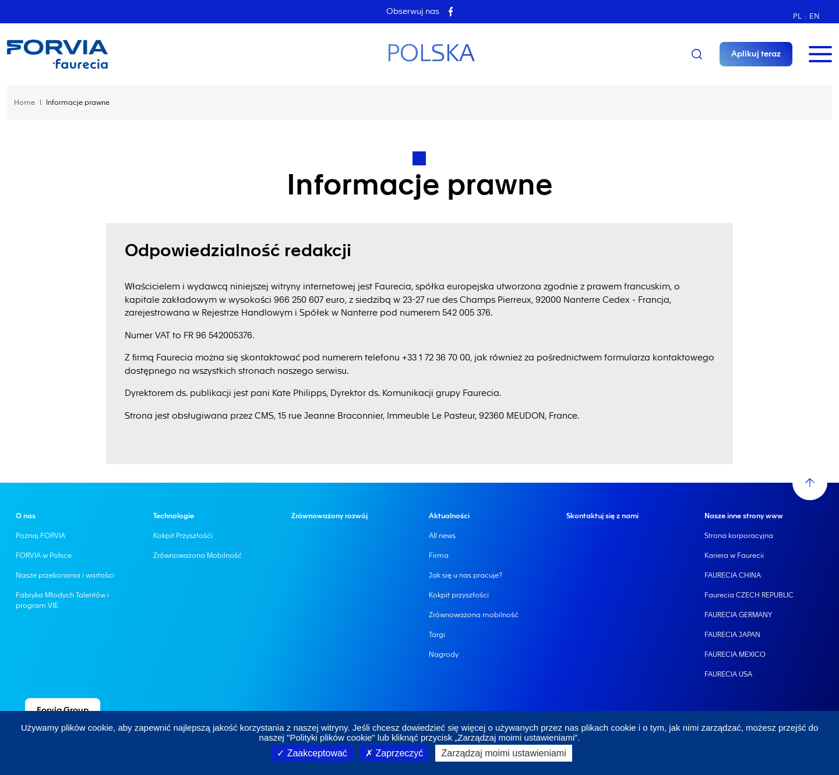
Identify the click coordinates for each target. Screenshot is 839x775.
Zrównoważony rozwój (329, 515)
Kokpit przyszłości (459, 595)
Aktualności (449, 515)
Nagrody (444, 654)
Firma (439, 555)
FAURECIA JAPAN (732, 634)
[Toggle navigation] (820, 54)
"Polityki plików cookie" (331, 737)
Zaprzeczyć (394, 753)
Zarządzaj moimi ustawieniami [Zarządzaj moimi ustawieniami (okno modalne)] (503, 753)
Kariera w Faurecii (734, 555)
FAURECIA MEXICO (735, 654)
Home (24, 102)
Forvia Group (63, 710)
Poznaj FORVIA (40, 535)
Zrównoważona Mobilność (197, 555)
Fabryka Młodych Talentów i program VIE (62, 600)
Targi (437, 634)
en (814, 16)
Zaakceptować (312, 753)
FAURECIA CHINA (732, 575)
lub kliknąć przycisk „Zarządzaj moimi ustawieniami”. (477, 737)
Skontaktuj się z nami (602, 515)
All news (442, 535)
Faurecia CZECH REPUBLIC (749, 595)
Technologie (173, 515)
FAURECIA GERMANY (738, 614)
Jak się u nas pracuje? (465, 575)
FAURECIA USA (728, 674)
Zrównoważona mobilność (474, 614)
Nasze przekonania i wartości (65, 575)
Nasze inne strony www (743, 515)
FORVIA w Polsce (44, 555)
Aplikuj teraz (756, 54)
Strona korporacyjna (738, 535)
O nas (26, 515)
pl (797, 16)
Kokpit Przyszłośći (183, 535)
